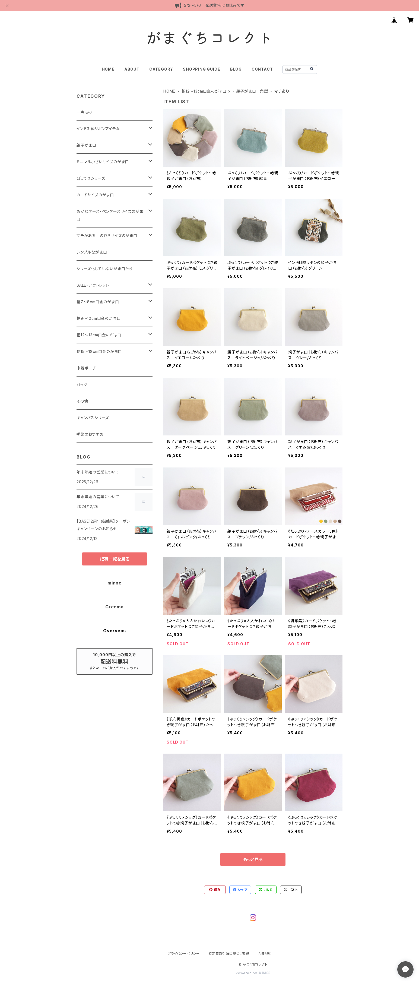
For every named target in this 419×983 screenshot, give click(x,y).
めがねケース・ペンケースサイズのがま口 (110, 215)
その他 (82, 401)
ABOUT (131, 69)
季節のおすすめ (90, 434)
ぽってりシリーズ (91, 178)
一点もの (84, 112)
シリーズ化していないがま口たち (104, 268)
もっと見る (253, 859)
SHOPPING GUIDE (201, 69)
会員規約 (265, 954)
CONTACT (262, 69)
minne (114, 583)
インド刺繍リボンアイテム (98, 128)
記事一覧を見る (114, 559)
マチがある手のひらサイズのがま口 (107, 235)
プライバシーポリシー (184, 954)
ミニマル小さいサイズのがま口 (103, 161)
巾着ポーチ (86, 368)
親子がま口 (86, 145)
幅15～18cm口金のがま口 (99, 351)
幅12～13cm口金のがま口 (204, 91)
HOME (108, 69)
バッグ (82, 384)
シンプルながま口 (92, 252)
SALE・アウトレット (93, 285)
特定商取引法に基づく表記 (228, 954)
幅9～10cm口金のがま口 (98, 318)
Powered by (253, 973)
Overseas (114, 630)
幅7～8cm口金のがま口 (98, 301)
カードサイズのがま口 (95, 194)
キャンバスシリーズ (93, 417)
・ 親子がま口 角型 (250, 91)
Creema (114, 606)
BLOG (236, 69)
